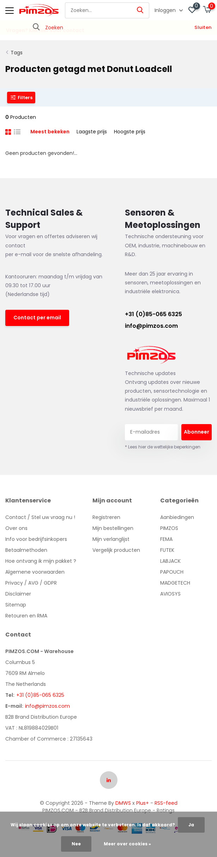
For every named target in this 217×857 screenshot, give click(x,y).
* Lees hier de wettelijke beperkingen (162, 447)
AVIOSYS (170, 593)
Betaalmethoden (26, 550)
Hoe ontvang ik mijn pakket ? (40, 561)
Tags (17, 52)
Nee (76, 844)
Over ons (16, 528)
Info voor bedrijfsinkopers (36, 539)
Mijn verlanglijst (110, 539)
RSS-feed (166, 803)
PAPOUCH (171, 571)
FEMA (166, 539)
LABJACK (170, 561)
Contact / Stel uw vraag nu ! (40, 517)
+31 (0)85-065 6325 (153, 314)
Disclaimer (18, 593)
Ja (191, 825)
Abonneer (196, 431)
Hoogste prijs (129, 131)
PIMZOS (169, 528)
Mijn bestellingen (112, 528)
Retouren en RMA (26, 615)
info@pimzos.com (151, 326)
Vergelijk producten (116, 550)
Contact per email (37, 317)
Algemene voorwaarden (35, 571)
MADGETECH (175, 582)
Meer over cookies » (127, 844)
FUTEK (167, 550)
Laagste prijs (92, 131)
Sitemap (15, 604)
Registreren (106, 517)
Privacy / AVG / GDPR (31, 582)
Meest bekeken (50, 131)
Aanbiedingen (177, 517)
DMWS (123, 803)
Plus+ (142, 803)
